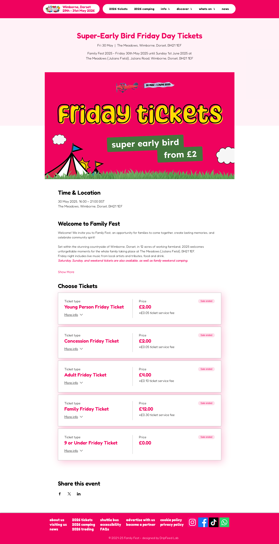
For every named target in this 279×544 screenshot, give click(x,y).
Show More (66, 272)
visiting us (58, 524)
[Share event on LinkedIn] (79, 493)
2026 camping (83, 524)
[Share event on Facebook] (60, 493)
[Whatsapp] (224, 522)
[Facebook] (203, 522)
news (54, 529)
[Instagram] (192, 522)
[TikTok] (214, 522)
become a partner (140, 524)
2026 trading (83, 529)
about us (57, 519)
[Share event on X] (69, 493)
